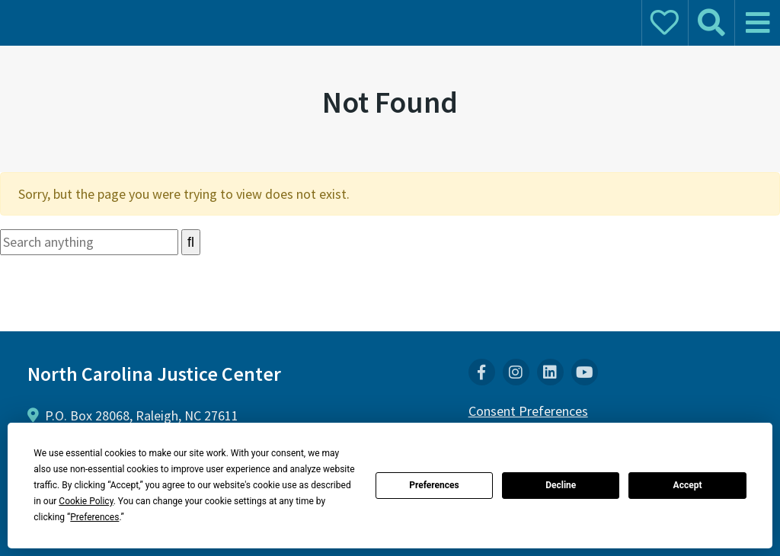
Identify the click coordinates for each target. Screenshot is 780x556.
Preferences (434, 485)
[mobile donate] (664, 23)
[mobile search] (711, 23)
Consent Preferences (528, 411)
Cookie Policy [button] (86, 501)
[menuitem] (481, 372)
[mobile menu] (757, 23)
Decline (560, 485)
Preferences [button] (94, 517)
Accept (687, 485)
